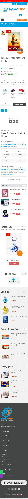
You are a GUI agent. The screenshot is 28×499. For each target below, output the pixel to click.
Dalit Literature (5, 435)
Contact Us (4, 457)
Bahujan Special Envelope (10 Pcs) (18, 354)
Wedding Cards (5, 445)
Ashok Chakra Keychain (12, 260)
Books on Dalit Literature (9, 23)
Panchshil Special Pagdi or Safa (18, 381)
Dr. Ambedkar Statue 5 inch (18, 296)
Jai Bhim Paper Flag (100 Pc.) (19, 316)
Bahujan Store (9, 475)
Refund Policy (5, 459)
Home (2, 23)
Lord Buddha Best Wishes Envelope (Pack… (18, 344)
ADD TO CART (19, 104)
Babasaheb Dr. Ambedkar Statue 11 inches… (17, 306)
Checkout (6, 110)
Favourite (2, 110)
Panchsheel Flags (6, 443)
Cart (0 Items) (21, 20)
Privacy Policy (5, 462)
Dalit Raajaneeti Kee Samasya (18, 189)
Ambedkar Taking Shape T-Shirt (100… (18, 371)
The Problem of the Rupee (17, 210)
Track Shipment (6, 454)
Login (14, 4)
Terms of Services (6, 464)
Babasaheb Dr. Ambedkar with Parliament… (19, 391)
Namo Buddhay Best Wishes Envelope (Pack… (18, 334)
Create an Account (22, 4)
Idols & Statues (5, 440)
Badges (4, 438)
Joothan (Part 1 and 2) (16, 200)
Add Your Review (20, 65)
